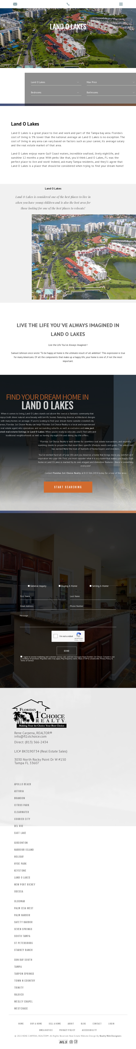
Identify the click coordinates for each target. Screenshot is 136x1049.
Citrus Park (21, 805)
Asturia (19, 791)
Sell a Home (55, 1023)
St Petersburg (23, 943)
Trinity (19, 987)
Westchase (21, 1008)
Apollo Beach (22, 784)
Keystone (20, 870)
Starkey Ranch (23, 950)
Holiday (19, 856)
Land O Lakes (22, 877)
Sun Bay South (23, 959)
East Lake (20, 833)
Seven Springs (23, 929)
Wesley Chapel (23, 1001)
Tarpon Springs (24, 973)
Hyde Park (20, 863)
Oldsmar (19, 901)
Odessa (18, 891)
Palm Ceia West (24, 908)
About (71, 1023)
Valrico (19, 994)
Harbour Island (24, 849)
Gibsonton (21, 842)
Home (21, 1023)
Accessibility (89, 1030)
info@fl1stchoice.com (30, 736)
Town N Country (24, 980)
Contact (97, 1023)
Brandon (19, 798)
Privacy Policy (67, 1030)
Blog (83, 1023)
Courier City (22, 819)
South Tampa (22, 936)
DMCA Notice (46, 1030)
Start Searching (68, 487)
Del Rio (18, 826)
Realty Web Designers (110, 1036)
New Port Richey (24, 884)
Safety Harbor (23, 922)
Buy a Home (36, 1023)
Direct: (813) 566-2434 (31, 742)
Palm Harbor (22, 915)
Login (111, 1023)
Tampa (18, 966)
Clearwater (21, 812)
